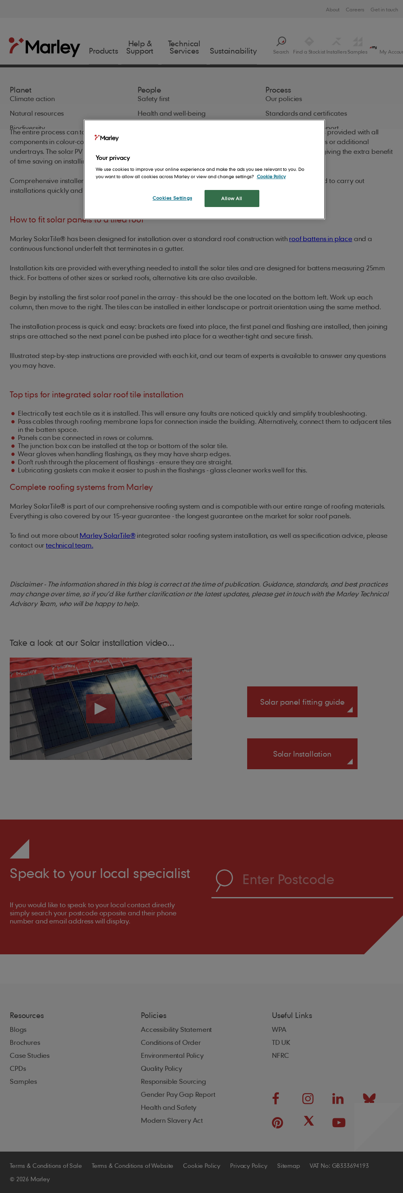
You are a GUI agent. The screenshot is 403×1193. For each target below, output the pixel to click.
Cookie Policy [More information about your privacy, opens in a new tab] (271, 176)
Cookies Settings (172, 198)
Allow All (231, 198)
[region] (204, 169)
